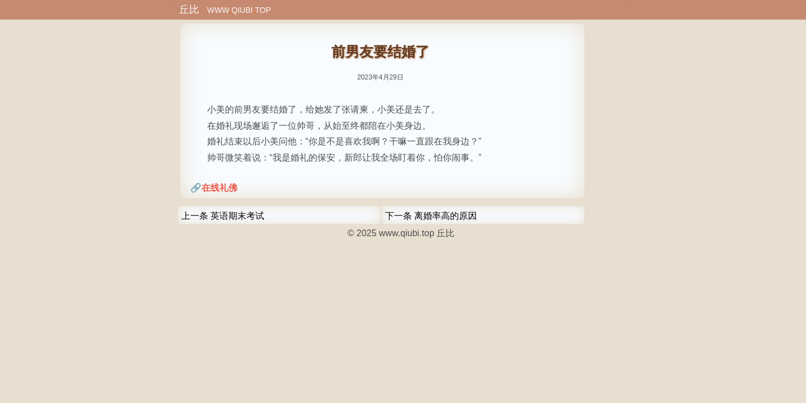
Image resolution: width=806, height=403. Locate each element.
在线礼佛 (219, 188)
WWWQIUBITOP (225, 10)
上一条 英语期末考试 (222, 216)
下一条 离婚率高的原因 (431, 216)
